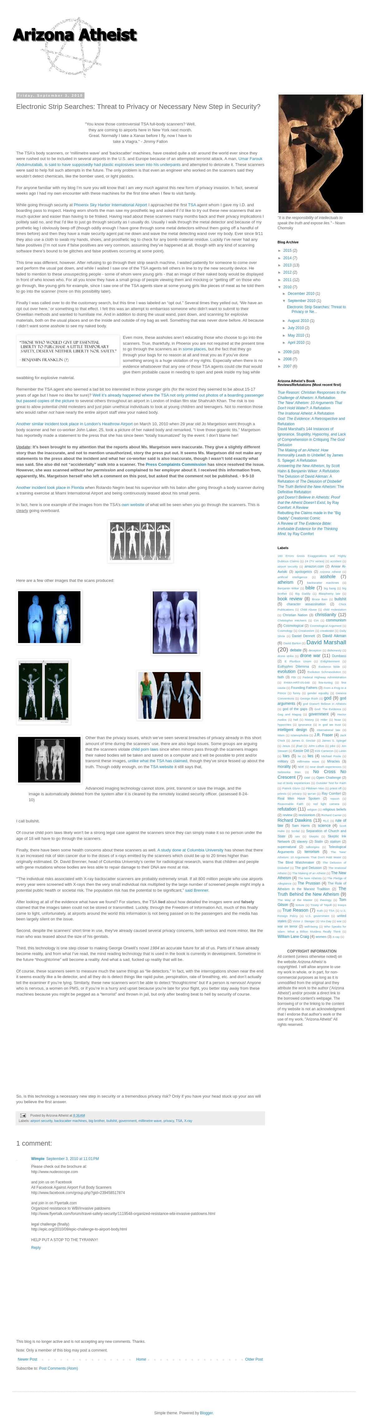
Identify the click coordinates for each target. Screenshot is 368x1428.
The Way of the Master (295, 900)
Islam (281, 735)
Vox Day (326, 921)
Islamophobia (299, 735)
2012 (288, 272)
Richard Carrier (331, 815)
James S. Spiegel (334, 740)
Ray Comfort (331, 793)
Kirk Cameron (324, 751)
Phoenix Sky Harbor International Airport (110, 204)
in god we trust (330, 724)
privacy (168, 1121)
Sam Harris (301, 825)
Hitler (324, 719)
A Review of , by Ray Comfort (308, 528)
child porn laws (144, 749)
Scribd (295, 831)
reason (334, 798)
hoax (337, 719)
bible (310, 587)
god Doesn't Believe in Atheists (324, 703)
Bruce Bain (320, 599)
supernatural (287, 847)
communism (336, 620)
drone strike (286, 656)
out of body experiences (294, 783)
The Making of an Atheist (309, 873)
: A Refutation (306, 413)
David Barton (292, 643)
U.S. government (317, 916)
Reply (36, 1247)
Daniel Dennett (303, 636)
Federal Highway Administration (324, 677)
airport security (41, 1121)
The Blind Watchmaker (296, 862)
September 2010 (302, 301)
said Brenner (196, 890)
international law (328, 730)
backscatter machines (70, 1121)
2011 (288, 280)
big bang (330, 588)
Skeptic (314, 836)
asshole (328, 576)
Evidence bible (329, 666)
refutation (287, 809)
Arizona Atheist (330, 571)
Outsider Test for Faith (331, 783)
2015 (288, 250)
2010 (288, 287)
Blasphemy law (329, 593)
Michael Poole (331, 756)
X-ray (188, 1121)
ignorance (305, 724)
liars (286, 756)
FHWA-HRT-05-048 (297, 682)
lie (299, 756)
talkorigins (312, 847)
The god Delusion (308, 868)
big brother (96, 1121)
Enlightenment (330, 661)
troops (342, 905)
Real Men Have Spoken (299, 798)
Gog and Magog (289, 714)
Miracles (333, 761)
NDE (301, 766)
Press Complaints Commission (176, 464)
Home (141, 1359)
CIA (316, 620)
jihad (299, 746)
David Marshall (326, 642)
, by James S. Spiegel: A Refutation (310, 455)
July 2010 (296, 328)
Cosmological (293, 625)
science (324, 825)
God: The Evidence (327, 709)
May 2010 (296, 335)
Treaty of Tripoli (321, 905)
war (339, 921)
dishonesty (334, 650)
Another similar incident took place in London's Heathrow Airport (74, 424)
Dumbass (339, 656)
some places (194, 349)
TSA (192, 204)
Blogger (206, 1413)
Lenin (342, 751)
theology (325, 900)
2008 (288, 359)
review (287, 815)
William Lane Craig (293, 936)
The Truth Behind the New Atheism (312, 891)
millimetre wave (150, 1121)
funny (296, 693)
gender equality (318, 693)
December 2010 (302, 293)
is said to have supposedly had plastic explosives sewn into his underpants (113, 164)
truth (320, 910)
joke (333, 746)
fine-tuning (325, 682)
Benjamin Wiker (288, 588)
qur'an (311, 793)
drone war (310, 655)
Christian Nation (295, 615)
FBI (293, 677)
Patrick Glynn (291, 788)
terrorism (312, 852)
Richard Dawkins (295, 820)
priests (282, 793)
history (309, 719)
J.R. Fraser (323, 735)
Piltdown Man (315, 788)
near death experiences (325, 766)
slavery (302, 841)
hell (295, 719)
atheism (285, 582)
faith (281, 677)
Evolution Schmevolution (324, 672)
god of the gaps (295, 709)
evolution (287, 671)
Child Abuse (308, 609)
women (321, 936)
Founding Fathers (304, 688)
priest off (335, 788)
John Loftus (316, 746)
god (328, 697)
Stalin (319, 841)
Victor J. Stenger (304, 921)
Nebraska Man (289, 772)
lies (310, 756)
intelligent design (292, 730)
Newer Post (27, 1359)
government (128, 1121)
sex (297, 836)
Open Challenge (328, 777)
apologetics (303, 571)
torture (300, 905)
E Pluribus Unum (298, 661)
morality (284, 766)
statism (335, 841)
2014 (288, 258)
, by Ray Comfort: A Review (309, 502)
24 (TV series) (314, 561)
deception (315, 650)
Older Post (254, 1359)
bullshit (111, 1121)
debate (296, 650)
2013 (288, 265)
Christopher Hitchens (292, 620)
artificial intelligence (292, 577)
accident (335, 561)
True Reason (295, 910)
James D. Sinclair (303, 740)
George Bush (309, 698)
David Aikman (334, 636)
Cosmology (285, 630)
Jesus (286, 746)
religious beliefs (334, 809)
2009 (288, 352)
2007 (288, 366)
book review (290, 598)
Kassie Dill (301, 751)
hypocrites (284, 724)
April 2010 (297, 342)
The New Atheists (310, 878)
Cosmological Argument (325, 625)
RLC (326, 820)
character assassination (306, 604)
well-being (311, 926)
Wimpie (38, 1159)
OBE (307, 777)
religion (312, 809)
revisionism (306, 815)
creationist (327, 630)
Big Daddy (303, 593)
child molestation (334, 609)
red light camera (326, 804)
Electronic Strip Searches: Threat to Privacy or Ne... (316, 309)
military (283, 761)
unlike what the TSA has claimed (157, 760)
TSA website (161, 766)
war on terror (288, 926)
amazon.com (314, 566)
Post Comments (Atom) (58, 1368)
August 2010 (299, 321)
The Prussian (309, 883)
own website (133, 504)
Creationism (306, 630)
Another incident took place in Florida (50, 487)
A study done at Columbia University (190, 850)
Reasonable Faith (290, 804)
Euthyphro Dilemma (293, 666)
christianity (325, 614)
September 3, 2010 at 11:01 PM (72, 1159)
